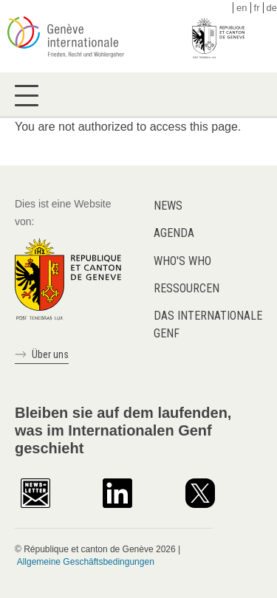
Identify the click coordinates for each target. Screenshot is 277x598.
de (272, 7)
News (168, 206)
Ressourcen (186, 288)
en (241, 7)
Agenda (174, 233)
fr (257, 7)
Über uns (50, 354)
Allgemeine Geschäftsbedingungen (85, 562)
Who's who (182, 261)
